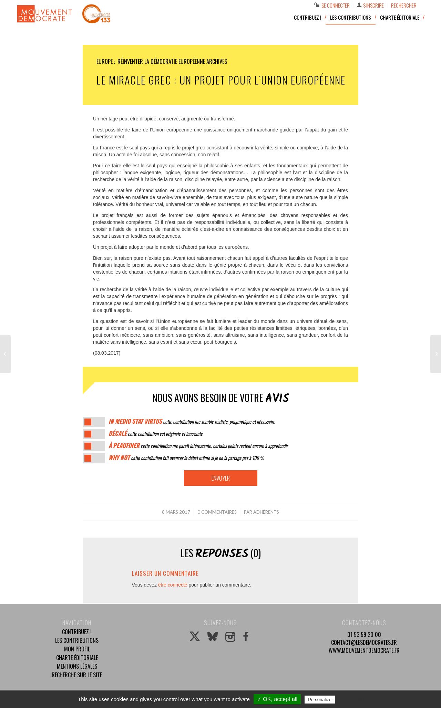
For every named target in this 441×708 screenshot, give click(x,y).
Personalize (319, 699)
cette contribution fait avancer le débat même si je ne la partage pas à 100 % (186, 457)
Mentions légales (77, 666)
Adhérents (266, 512)
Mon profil (77, 649)
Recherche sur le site (77, 675)
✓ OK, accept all (277, 699)
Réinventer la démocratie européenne (161, 61)
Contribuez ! (77, 632)
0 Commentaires (217, 512)
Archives (216, 61)
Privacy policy (353, 699)
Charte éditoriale (77, 657)
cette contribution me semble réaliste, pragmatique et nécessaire (192, 421)
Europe (104, 61)
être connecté (172, 585)
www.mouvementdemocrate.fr (364, 650)
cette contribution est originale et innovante (156, 433)
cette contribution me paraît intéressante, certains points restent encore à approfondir (198, 445)
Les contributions (77, 640)
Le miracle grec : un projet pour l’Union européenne (221, 80)
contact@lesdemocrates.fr (364, 642)
